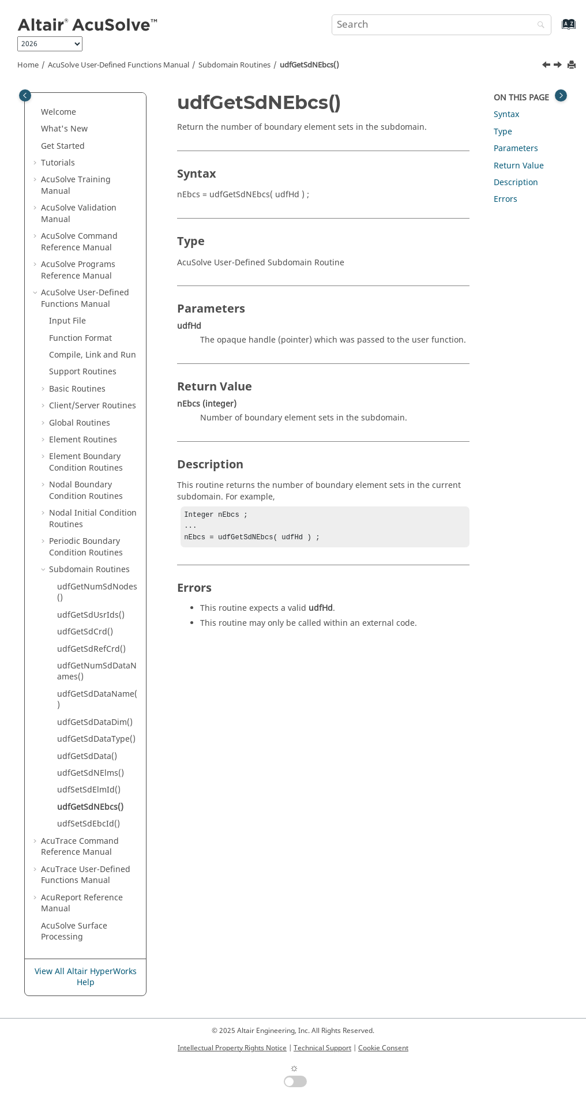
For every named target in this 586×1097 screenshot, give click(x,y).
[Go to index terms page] (556, 30)
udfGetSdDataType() (96, 739)
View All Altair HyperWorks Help (86, 977)
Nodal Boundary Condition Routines (86, 490)
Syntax (506, 114)
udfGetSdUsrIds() (91, 615)
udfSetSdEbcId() (88, 824)
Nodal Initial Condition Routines (93, 519)
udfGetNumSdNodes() (97, 592)
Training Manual (76, 185)
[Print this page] (572, 65)
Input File (67, 321)
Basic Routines (77, 389)
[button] (36, 112)
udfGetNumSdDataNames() (97, 671)
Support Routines (83, 372)
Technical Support (322, 1048)
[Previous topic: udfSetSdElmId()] (547, 66)
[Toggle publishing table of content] (25, 95)
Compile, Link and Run (92, 355)
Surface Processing (74, 932)
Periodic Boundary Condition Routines (86, 547)
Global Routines (79, 423)
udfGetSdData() (87, 756)
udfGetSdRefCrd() (91, 649)
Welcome (58, 112)
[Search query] (441, 24)
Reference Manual (82, 903)
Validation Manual (79, 214)
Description (516, 182)
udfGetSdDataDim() (95, 722)
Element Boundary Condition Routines (86, 462)
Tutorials (58, 163)
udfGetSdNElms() (90, 773)
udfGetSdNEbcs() (309, 65)
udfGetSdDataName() (97, 700)
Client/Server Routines (92, 406)
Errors (505, 199)
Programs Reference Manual (78, 270)
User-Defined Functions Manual (118, 65)
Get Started (63, 146)
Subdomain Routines (234, 65)
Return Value (519, 166)
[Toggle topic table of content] (561, 95)
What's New (64, 129)
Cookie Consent (383, 1048)
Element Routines (83, 440)
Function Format (80, 338)
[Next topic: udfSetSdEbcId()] (559, 66)
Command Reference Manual (79, 242)
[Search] (538, 25)
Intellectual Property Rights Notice (232, 1048)
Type (503, 132)
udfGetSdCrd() (85, 632)
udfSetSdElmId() (89, 790)
